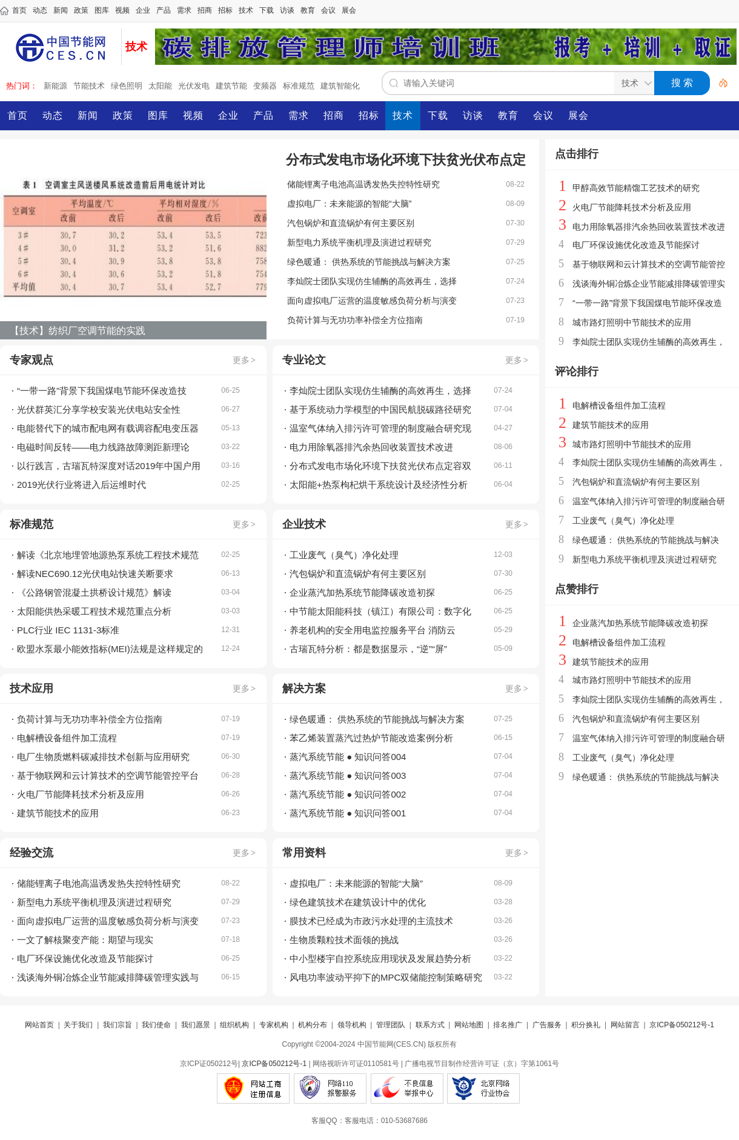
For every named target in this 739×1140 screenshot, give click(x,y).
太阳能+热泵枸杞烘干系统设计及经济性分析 (379, 484)
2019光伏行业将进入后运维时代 (81, 484)
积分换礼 (585, 1025)
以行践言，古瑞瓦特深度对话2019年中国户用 (108, 466)
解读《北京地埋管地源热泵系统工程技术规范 (108, 555)
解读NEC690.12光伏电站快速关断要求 (95, 573)
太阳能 (160, 85)
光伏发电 (194, 85)
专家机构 (273, 1025)
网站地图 (468, 1025)
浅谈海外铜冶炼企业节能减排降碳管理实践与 (108, 977)
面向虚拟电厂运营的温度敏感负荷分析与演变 (372, 300)
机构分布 (312, 1025)
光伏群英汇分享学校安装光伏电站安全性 (99, 409)
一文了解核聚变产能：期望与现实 (85, 940)
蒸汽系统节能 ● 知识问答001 (348, 813)
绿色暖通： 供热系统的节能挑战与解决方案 (369, 262)
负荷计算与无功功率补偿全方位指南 (355, 320)
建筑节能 (231, 85)
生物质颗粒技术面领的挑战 (344, 940)
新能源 (55, 85)
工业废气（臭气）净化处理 (344, 555)
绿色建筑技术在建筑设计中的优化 (358, 902)
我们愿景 (195, 1025)
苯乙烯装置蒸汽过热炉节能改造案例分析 (371, 738)
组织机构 (234, 1025)
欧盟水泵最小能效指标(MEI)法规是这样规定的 (110, 649)
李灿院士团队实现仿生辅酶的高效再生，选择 (372, 281)
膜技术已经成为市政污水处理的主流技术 (371, 921)
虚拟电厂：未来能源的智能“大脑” (349, 203)
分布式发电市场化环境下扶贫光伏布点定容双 (380, 466)
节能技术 (89, 85)
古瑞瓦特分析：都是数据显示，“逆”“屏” (368, 649)
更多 (245, 360)
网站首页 (39, 1025)
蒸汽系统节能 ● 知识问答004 (348, 757)
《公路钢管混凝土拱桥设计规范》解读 (94, 592)
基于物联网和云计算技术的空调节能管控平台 (108, 775)
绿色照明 (126, 85)
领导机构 (351, 1025)
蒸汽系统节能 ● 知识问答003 (348, 775)
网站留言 (625, 1025)
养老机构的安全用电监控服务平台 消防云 (373, 630)
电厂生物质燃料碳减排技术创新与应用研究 (103, 757)
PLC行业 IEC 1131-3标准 (68, 630)
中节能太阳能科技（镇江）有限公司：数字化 (380, 611)
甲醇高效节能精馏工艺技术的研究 (636, 188)
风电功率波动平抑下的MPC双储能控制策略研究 (386, 977)
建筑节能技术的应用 (58, 813)
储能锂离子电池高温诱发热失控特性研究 (363, 184)
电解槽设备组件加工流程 (67, 738)
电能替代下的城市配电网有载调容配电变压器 (108, 428)
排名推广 (507, 1025)
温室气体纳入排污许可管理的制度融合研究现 (380, 428)
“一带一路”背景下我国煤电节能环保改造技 (102, 390)
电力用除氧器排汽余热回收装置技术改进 (371, 447)
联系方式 (430, 1025)
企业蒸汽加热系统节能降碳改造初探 (362, 592)
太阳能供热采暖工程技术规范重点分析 (94, 611)
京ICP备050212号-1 (681, 1025)
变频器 (265, 85)
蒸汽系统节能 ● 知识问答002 (348, 794)
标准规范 (298, 85)
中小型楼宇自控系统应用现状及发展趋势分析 (380, 958)
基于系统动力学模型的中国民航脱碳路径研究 (380, 409)
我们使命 (156, 1025)
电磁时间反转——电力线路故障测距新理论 (103, 447)
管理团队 (390, 1025)
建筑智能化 (340, 85)
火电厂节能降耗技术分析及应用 (80, 794)
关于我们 (78, 1025)
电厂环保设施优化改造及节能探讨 (85, 958)
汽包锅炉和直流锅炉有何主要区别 (350, 223)
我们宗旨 (117, 1025)
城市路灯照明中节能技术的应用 (631, 322)
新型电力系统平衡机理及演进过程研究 (359, 242)
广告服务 (547, 1025)
